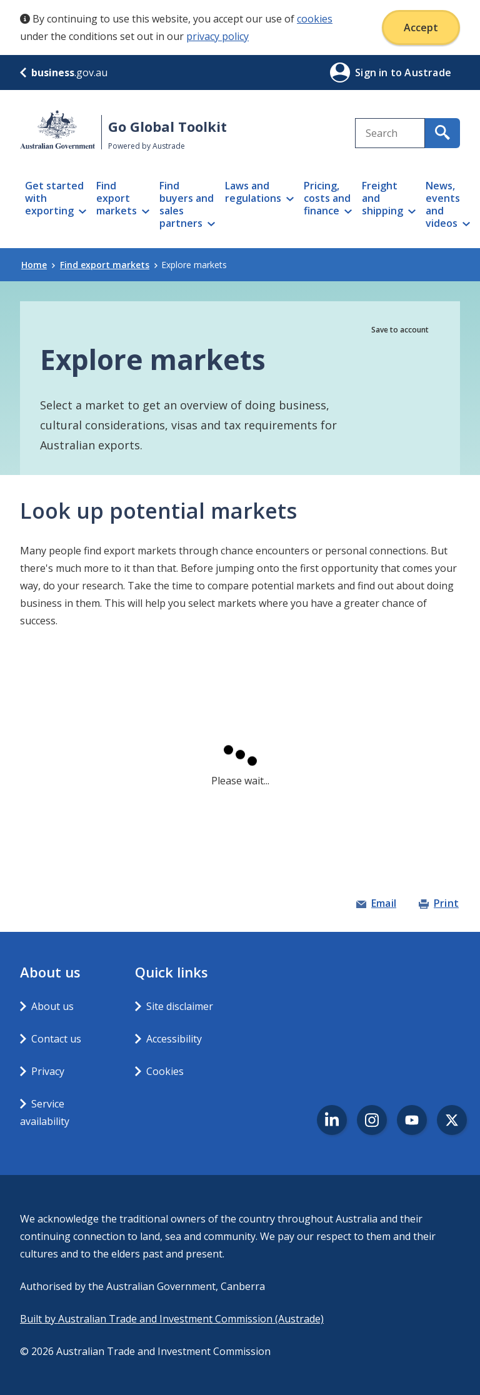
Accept (421, 27)
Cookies (165, 1071)
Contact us (56, 1039)
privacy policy (217, 36)
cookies (314, 19)
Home (38, 265)
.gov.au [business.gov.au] (64, 72)
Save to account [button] (400, 329)
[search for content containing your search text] (442, 133)
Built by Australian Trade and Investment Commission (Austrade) (172, 1319)
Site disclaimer (179, 1006)
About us (52, 1006)
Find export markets (109, 265)
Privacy (47, 1071)
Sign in (373, 72)
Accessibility (174, 1039)
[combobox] (390, 133)
